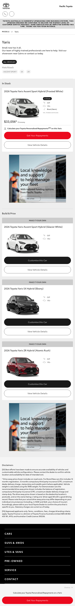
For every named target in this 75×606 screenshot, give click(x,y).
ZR (28, 71)
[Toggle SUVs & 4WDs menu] (66, 542)
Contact (11, 579)
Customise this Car (37, 260)
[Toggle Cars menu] (66, 533)
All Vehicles (9, 62)
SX (22, 71)
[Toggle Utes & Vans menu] (66, 551)
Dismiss (67, 587)
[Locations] (11, 13)
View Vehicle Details (37, 144)
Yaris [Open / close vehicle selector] (10, 31)
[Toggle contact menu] (66, 560)
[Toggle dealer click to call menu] (5, 13)
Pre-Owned (14, 561)
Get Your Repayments (37, 135)
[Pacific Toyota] (6, 6)
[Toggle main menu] (69, 13)
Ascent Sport (10, 71)
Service (11, 570)
